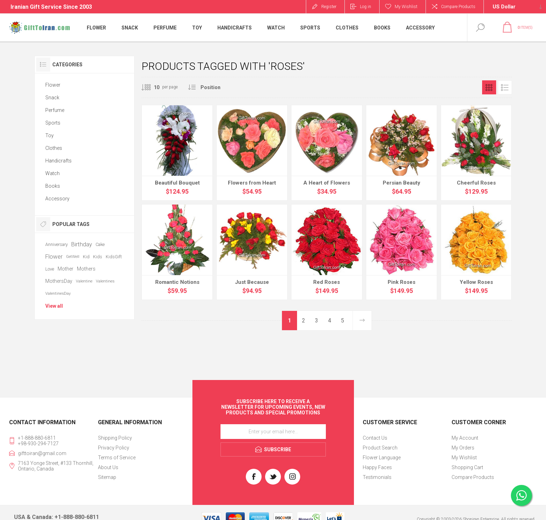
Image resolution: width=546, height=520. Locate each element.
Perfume (54, 110)
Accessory (57, 198)
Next (362, 320)
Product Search (380, 448)
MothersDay (58, 281)
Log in (365, 6)
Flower (52, 85)
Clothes (53, 148)
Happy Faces (377, 467)
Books (52, 186)
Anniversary (56, 244)
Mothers (86, 269)
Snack (52, 97)
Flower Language (382, 457)
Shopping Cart (467, 467)
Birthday (81, 244)
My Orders (463, 448)
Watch (52, 173)
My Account (465, 438)
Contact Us (375, 438)
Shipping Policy (115, 438)
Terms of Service (117, 457)
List (505, 87)
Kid (86, 256)
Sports (52, 123)
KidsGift (114, 256)
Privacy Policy (113, 448)
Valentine (84, 281)
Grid (489, 87)
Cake (100, 244)
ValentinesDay (58, 293)
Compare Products (458, 6)
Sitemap (107, 477)
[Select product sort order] (216, 87)
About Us (108, 467)
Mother (65, 269)
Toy (49, 135)
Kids (97, 256)
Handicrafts (58, 161)
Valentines (105, 281)
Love (49, 269)
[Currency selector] (515, 6)
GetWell (72, 256)
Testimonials (377, 477)
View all (54, 306)
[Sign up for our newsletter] (273, 431)
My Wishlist (464, 457)
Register (328, 6)
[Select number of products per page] (151, 87)
